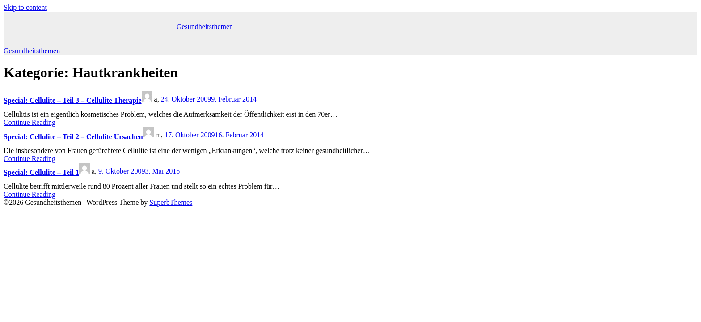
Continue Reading (29, 122)
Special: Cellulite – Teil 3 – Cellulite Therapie (73, 100)
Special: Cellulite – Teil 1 (41, 172)
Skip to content (25, 7)
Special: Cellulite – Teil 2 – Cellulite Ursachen (73, 136)
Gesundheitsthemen (205, 26)
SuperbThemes (170, 202)
